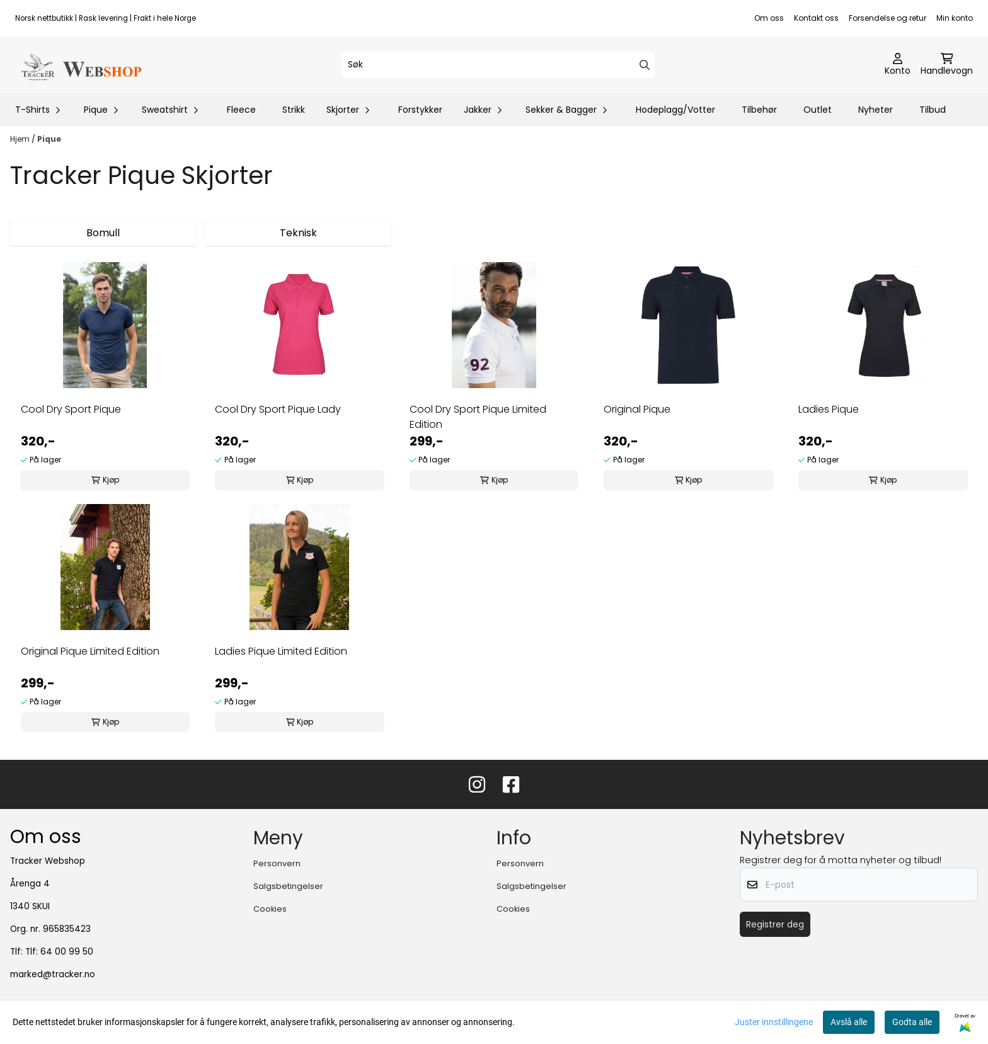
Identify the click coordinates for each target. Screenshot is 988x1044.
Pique (49, 139)
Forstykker (420, 109)
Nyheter (875, 109)
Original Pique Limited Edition (90, 651)
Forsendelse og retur (887, 18)
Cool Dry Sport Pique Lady (278, 409)
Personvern (277, 863)
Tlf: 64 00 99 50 (59, 952)
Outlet (817, 109)
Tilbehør (759, 109)
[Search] (644, 64)
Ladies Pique (828, 409)
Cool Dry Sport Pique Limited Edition (478, 417)
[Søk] (497, 65)
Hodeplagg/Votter (675, 109)
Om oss (769, 18)
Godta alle (912, 1022)
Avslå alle (848, 1022)
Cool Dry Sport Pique (71, 409)
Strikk (293, 109)
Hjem (21, 139)
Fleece (241, 109)
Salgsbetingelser (288, 886)
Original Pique (637, 409)
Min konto (954, 18)
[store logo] (81, 65)
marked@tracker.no (52, 974)
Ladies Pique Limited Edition (281, 651)
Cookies (270, 908)
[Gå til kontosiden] (898, 65)
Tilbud (932, 109)
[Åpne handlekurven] (947, 65)
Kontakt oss (816, 18)
